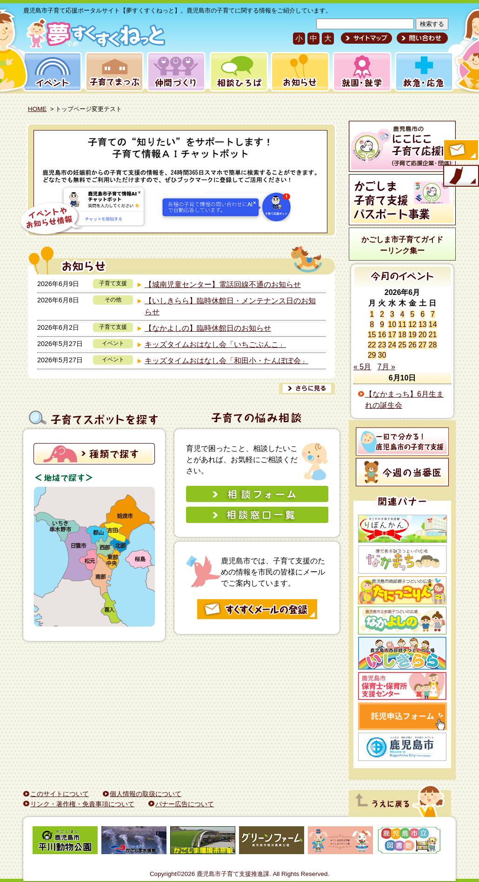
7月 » (386, 367)
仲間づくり (176, 71)
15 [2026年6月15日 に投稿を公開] (372, 335)
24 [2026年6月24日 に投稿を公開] (392, 345)
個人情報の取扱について (145, 793)
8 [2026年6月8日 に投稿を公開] (372, 324)
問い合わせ (421, 38)
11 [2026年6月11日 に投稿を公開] (402, 324)
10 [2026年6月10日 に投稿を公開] (392, 324)
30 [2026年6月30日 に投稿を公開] (382, 355)
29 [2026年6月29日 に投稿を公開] (372, 355)
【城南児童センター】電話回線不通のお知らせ (223, 284)
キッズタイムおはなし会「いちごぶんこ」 (215, 344)
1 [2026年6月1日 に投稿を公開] (372, 314)
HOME (37, 108)
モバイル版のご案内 (460, 176)
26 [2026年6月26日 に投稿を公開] (412, 345)
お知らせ (298, 71)
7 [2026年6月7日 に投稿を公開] (433, 314)
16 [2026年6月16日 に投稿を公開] (382, 335)
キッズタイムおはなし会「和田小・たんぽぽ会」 (226, 361)
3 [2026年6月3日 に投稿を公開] (392, 314)
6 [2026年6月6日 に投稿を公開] (422, 314)
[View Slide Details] (174, 181)
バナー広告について (184, 804)
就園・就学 (359, 71)
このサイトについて (59, 793)
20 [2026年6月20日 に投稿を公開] (423, 335)
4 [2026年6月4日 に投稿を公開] (402, 314)
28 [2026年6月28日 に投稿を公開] (432, 345)
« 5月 (362, 367)
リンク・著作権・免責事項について (82, 804)
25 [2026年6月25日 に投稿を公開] (402, 345)
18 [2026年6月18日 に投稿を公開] (402, 335)
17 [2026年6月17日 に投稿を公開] (392, 335)
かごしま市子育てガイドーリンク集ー (402, 245)
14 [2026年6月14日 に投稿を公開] (432, 324)
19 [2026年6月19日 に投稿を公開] (412, 335)
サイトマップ (366, 38)
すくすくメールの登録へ (460, 151)
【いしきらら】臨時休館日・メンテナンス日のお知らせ (230, 306)
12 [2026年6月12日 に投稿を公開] (412, 324)
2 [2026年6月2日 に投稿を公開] (382, 314)
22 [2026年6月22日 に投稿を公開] (372, 345)
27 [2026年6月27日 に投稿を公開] (423, 345)
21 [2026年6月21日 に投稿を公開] (432, 335)
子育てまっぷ (112, 71)
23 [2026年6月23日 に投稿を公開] (382, 345)
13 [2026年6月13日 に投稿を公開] (423, 324)
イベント (51, 71)
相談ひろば (238, 71)
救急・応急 (423, 71)
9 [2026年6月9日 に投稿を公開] (382, 324)
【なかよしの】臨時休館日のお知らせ (208, 328)
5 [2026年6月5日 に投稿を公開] (412, 314)
